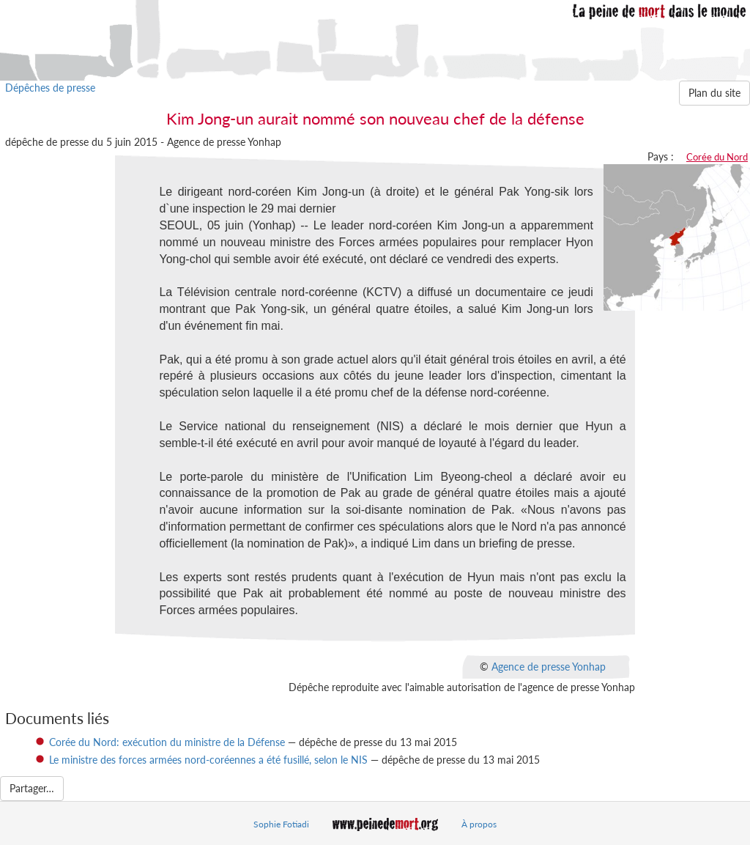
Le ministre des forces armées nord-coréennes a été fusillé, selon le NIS (208, 759)
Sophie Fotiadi (281, 824)
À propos (479, 824)
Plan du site (714, 92)
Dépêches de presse (50, 87)
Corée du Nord (717, 157)
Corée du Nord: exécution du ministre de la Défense (167, 742)
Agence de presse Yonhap (548, 666)
